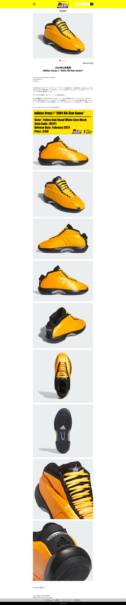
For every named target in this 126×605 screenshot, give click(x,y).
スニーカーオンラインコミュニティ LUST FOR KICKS (46, 107)
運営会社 (57, 600)
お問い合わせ (77, 600)
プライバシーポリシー (67, 600)
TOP (34, 595)
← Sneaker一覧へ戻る (38, 587)
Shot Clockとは (49, 600)
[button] (60, 60)
